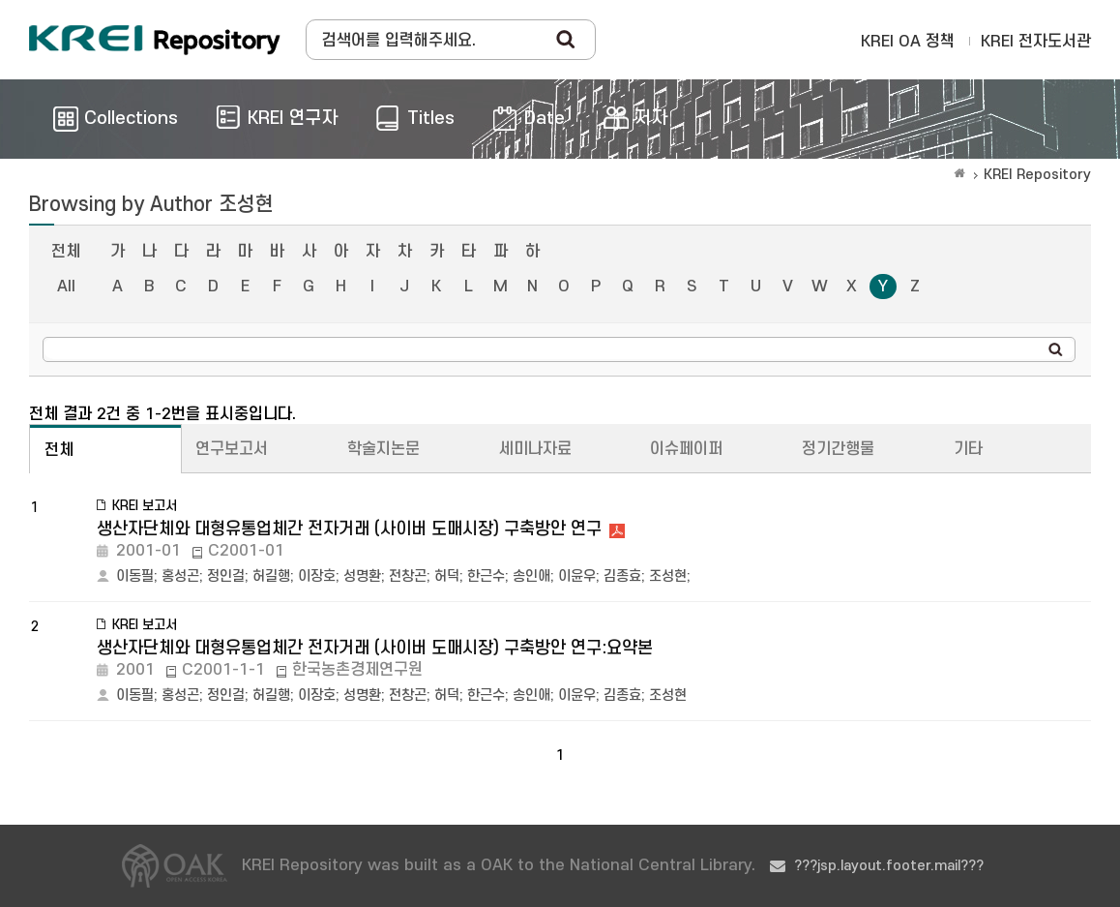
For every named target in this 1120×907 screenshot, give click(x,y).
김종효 (622, 576)
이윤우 (577, 576)
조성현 (668, 576)
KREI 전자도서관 (1036, 41)
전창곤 (408, 576)
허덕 (446, 576)
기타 (968, 449)
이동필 (135, 576)
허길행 (271, 576)
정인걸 (226, 576)
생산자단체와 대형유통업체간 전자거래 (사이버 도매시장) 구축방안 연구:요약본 (375, 648)
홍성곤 (180, 576)
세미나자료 (535, 449)
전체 (65, 251)
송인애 (531, 576)
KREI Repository (1037, 174)
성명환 (362, 576)
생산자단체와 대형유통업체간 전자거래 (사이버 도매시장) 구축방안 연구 (349, 529)
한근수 (486, 576)
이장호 (317, 576)
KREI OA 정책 (908, 41)
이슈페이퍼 (686, 449)
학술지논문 (383, 449)
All (66, 286)
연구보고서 (231, 449)
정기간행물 (838, 449)
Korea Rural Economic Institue (154, 39)
